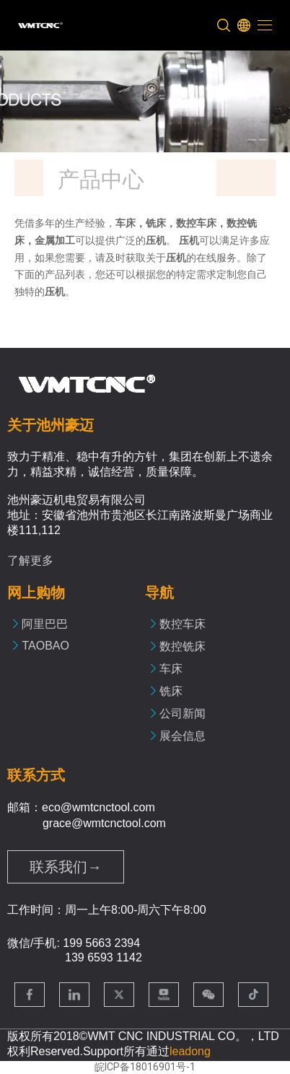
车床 (171, 669)
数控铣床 (182, 646)
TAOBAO (45, 645)
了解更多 (30, 560)
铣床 (171, 691)
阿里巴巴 (45, 624)
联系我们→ (66, 867)
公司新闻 (182, 713)
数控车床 (182, 624)
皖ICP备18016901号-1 (145, 1067)
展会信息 (182, 736)
